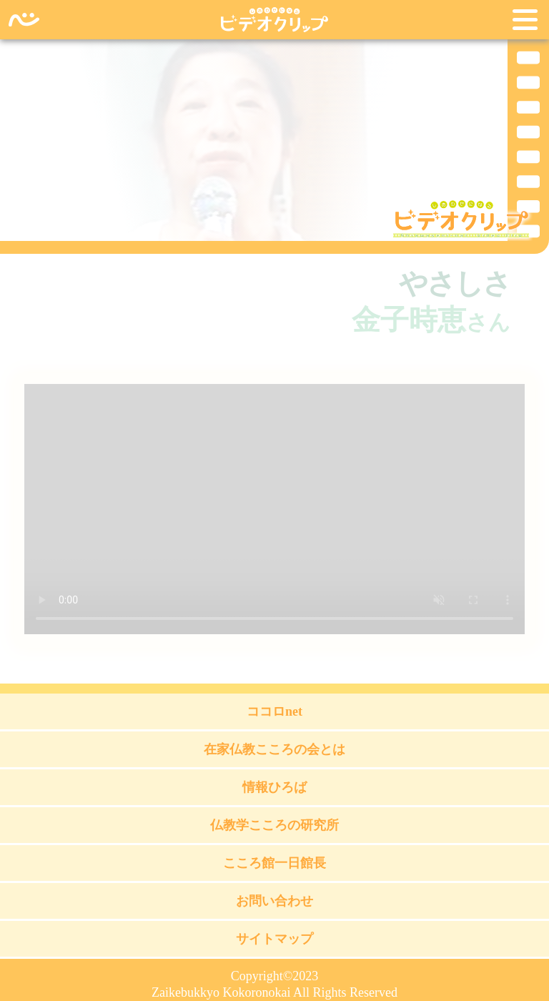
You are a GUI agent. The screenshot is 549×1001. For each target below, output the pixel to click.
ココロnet (274, 711)
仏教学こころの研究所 (274, 825)
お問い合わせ (274, 901)
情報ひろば (274, 787)
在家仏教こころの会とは (274, 749)
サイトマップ (274, 939)
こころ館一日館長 (274, 863)
